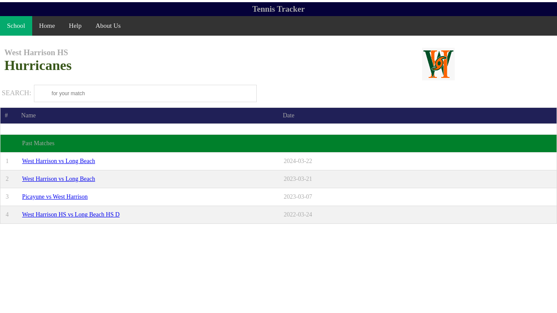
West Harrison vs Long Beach (58, 161)
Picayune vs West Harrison (55, 196)
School (16, 25)
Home (47, 25)
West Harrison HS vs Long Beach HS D (71, 214)
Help (75, 25)
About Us (108, 25)
